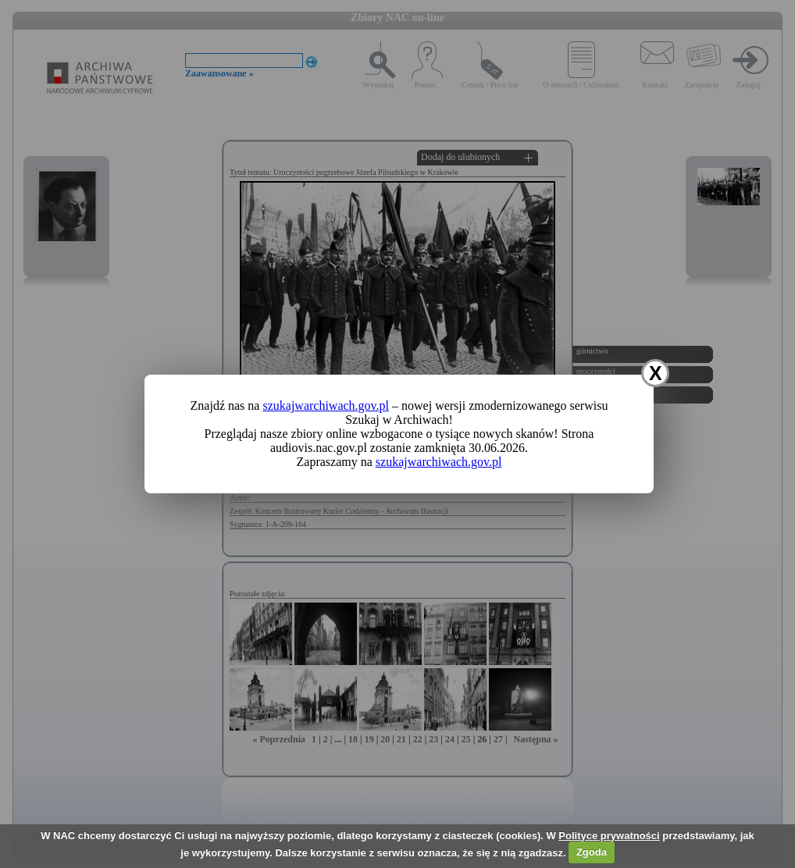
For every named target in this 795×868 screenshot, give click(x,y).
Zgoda (591, 852)
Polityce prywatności (608, 835)
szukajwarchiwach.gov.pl (325, 405)
